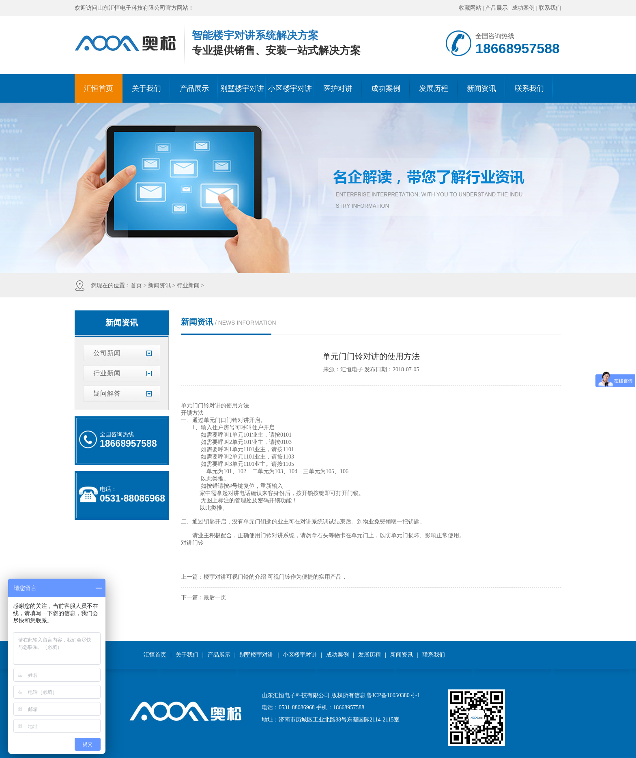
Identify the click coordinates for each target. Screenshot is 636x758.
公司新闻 (107, 352)
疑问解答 (107, 393)
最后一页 (215, 597)
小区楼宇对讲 (290, 88)
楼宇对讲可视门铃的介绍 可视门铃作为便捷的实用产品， (275, 577)
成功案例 (523, 8)
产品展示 (496, 8)
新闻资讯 (481, 88)
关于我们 (146, 88)
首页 (136, 285)
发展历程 (433, 88)
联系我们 (550, 8)
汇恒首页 (98, 88)
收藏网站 (470, 8)
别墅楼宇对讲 (242, 88)
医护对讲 (337, 88)
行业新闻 (188, 285)
